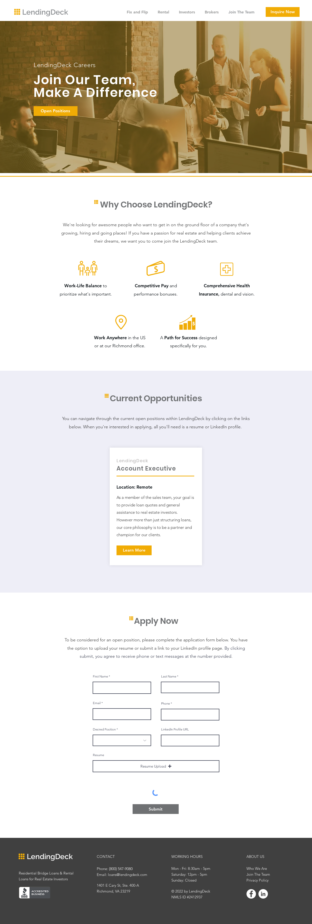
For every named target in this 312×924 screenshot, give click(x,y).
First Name (100, 676)
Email (97, 703)
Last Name (168, 676)
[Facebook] (251, 894)
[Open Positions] (56, 111)
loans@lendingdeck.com (127, 874)
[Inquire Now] (283, 12)
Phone (165, 703)
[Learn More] (134, 550)
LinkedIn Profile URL (175, 729)
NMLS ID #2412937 (187, 897)
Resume (98, 755)
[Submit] (156, 809)
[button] (156, 766)
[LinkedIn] (263, 894)
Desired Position (104, 729)
